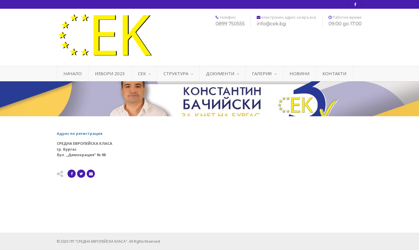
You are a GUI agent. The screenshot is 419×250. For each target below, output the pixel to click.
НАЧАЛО (72, 73)
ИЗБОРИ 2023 (110, 73)
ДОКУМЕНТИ (222, 73)
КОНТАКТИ (334, 73)
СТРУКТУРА (178, 73)
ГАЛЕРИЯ (264, 73)
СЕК (144, 73)
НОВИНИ (299, 73)
